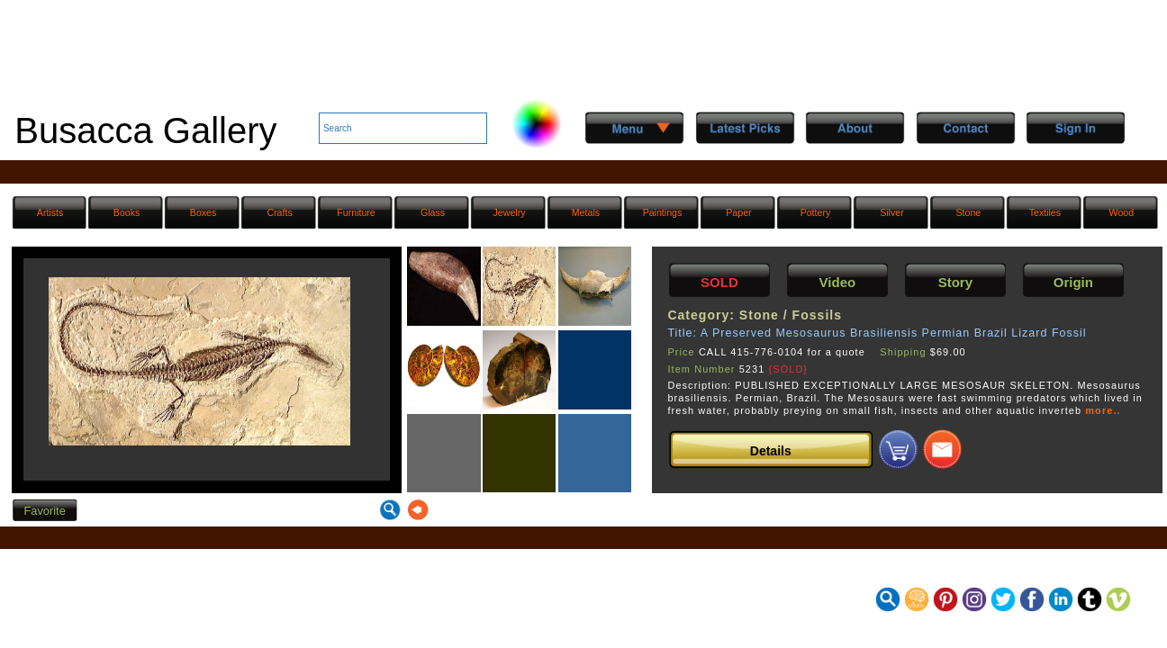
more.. (1102, 410)
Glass (433, 212)
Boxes (203, 212)
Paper (738, 212)
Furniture (356, 212)
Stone (969, 212)
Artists (50, 212)
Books (126, 212)
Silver (892, 212)
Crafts (279, 212)
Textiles (1045, 212)
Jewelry (509, 212)
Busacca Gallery (145, 130)
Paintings (663, 212)
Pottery (816, 212)
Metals (586, 212)
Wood (1122, 212)
